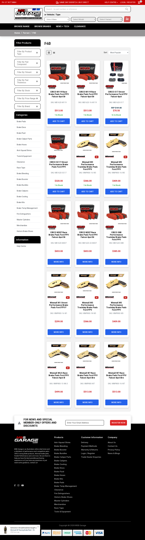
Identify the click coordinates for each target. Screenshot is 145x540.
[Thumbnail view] (49, 52)
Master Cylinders (23, 220)
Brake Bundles (22, 185)
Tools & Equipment (24, 156)
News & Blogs (114, 453)
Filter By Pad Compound (27, 63)
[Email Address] (84, 423)
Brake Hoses (22, 145)
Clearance (80, 26)
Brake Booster (22, 179)
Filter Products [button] (23, 43)
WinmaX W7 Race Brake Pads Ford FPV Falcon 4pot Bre (87, 375)
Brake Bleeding (23, 173)
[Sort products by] (118, 52)
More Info (59, 261)
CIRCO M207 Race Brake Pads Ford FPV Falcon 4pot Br (59, 234)
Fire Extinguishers (24, 214)
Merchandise (22, 225)
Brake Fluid (21, 133)
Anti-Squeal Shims (24, 150)
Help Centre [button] (110, 2)
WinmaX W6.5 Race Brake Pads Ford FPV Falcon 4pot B (59, 375)
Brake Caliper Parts (24, 139)
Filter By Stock (27, 90)
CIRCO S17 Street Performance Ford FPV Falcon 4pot (116, 94)
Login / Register (127, 2)
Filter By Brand (27, 106)
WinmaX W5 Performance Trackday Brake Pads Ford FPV (116, 165)
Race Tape (21, 168)
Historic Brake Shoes (25, 231)
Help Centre (21, 246)
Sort (105, 52)
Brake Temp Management (27, 208)
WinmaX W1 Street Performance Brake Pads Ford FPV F (58, 304)
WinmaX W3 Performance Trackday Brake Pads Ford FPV (87, 165)
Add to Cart (59, 121)
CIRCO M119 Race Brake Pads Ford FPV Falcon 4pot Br (59, 94)
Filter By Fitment (27, 72)
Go (127, 19)
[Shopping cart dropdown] (140, 2)
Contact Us (112, 446)
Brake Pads (21, 122)
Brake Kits (21, 202)
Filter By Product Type (27, 52)
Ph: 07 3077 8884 (9, 2)
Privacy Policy (114, 450)
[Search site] (127, 9)
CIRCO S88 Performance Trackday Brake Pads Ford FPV (116, 236)
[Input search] (84, 9)
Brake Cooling (22, 197)
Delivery (84, 442)
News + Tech (62, 26)
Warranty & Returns (89, 450)
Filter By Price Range (27, 98)
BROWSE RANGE (21, 26)
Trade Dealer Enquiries (91, 457)
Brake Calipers (22, 191)
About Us (112, 442)
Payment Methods (89, 446)
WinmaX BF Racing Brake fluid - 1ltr (22, 530)
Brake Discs (21, 127)
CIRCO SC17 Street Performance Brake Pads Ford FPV (58, 164)
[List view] (54, 52)
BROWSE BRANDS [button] (42, 26)
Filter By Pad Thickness (27, 81)
